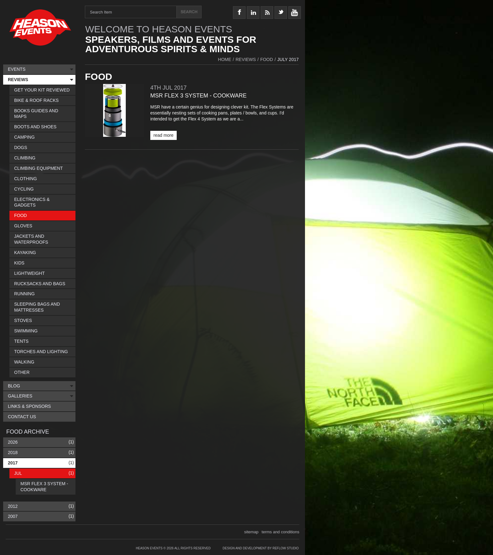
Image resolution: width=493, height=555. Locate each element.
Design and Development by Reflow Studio (261, 548)
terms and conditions (280, 532)
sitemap (251, 532)
